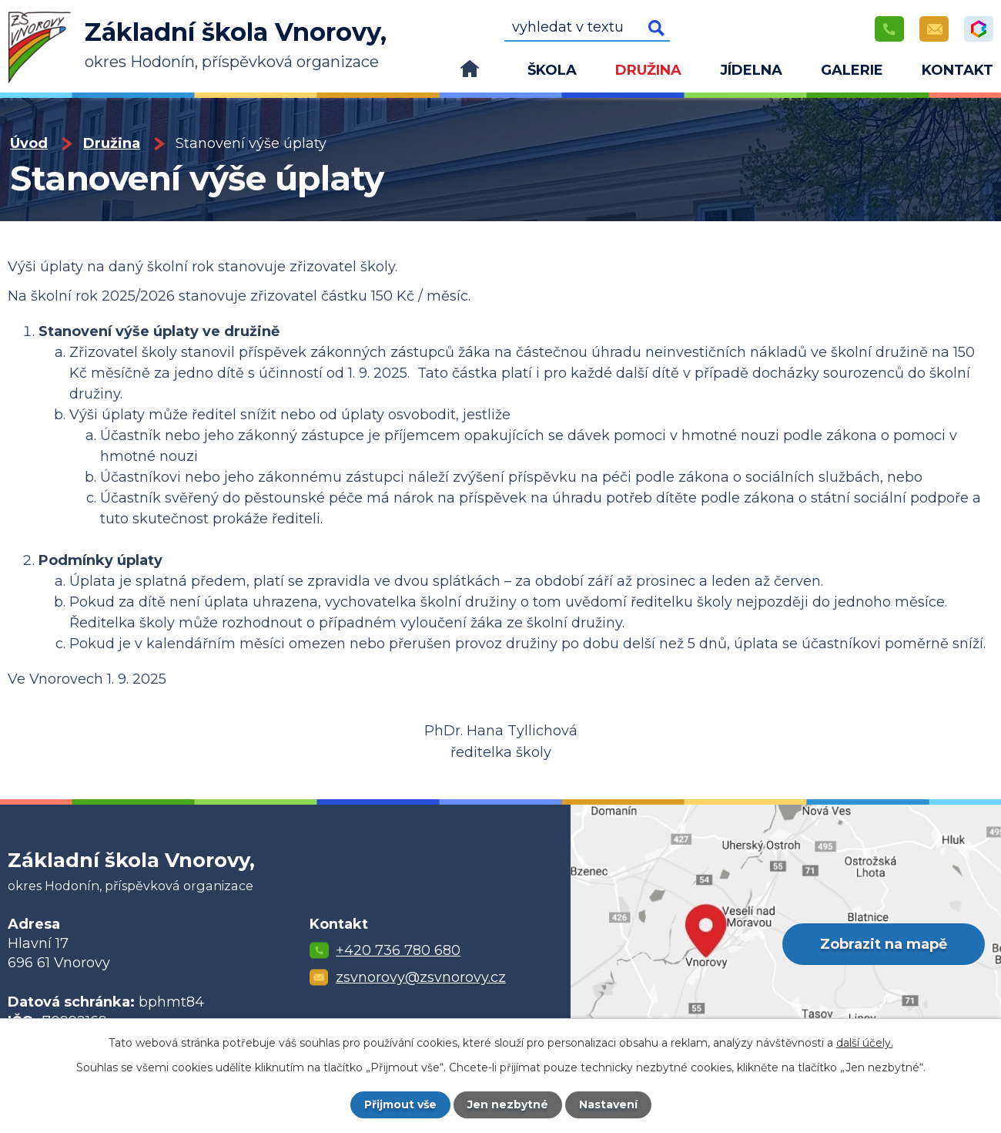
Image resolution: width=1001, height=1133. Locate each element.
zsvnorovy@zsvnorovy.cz (421, 977)
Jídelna (751, 70)
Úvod (469, 72)
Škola (552, 70)
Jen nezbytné (507, 1104)
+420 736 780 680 (398, 950)
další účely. (864, 1043)
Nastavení (608, 1104)
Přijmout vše (400, 1104)
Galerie (852, 70)
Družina (648, 70)
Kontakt (957, 70)
